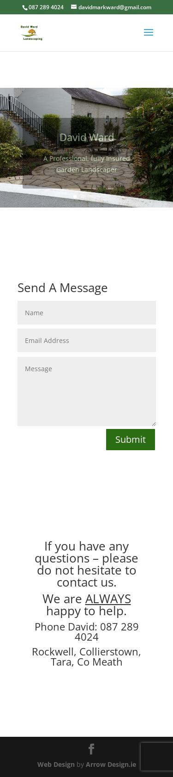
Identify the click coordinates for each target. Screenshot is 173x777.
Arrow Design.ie (111, 764)
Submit (130, 439)
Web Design (56, 764)
